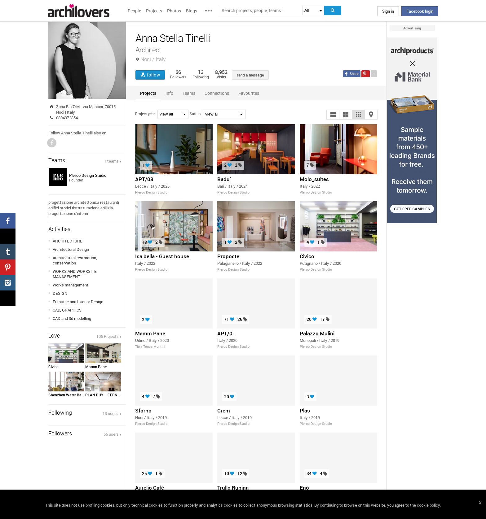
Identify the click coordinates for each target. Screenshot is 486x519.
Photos (174, 11)
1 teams (111, 161)
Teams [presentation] (189, 93)
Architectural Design (71, 249)
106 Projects (107, 336)
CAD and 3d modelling (72, 318)
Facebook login (419, 11)
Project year (145, 113)
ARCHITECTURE (67, 241)
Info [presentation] (169, 93)
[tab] (148, 93)
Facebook (51, 142)
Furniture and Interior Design (78, 301)
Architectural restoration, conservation (75, 260)
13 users (111, 413)
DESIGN (60, 293)
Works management (70, 285)
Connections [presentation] (217, 93)
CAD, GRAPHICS (67, 310)
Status (195, 113)
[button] (332, 115)
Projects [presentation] (148, 93)
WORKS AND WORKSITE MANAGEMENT (75, 273)
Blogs (191, 11)
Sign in (388, 11)
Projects (154, 11)
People (134, 11)
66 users (111, 434)
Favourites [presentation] (248, 93)
